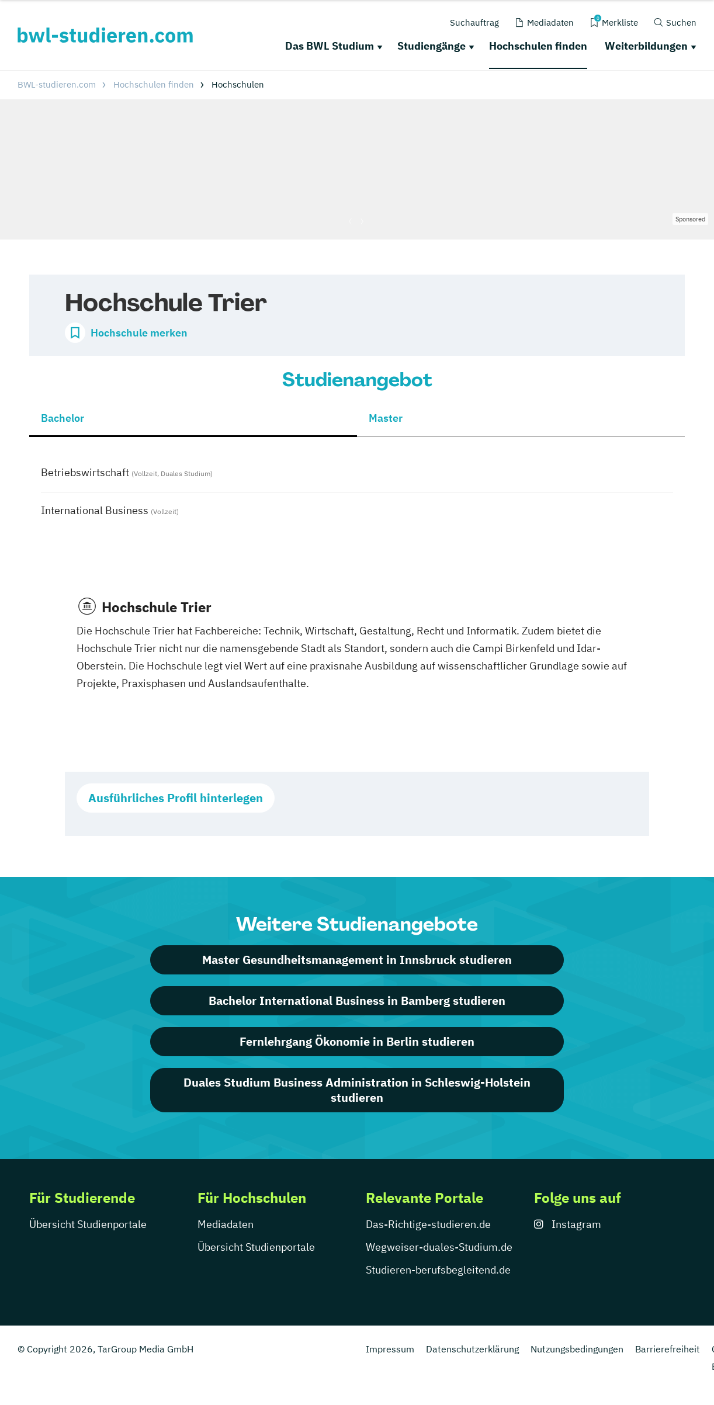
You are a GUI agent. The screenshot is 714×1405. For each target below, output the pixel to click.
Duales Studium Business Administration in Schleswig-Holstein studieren (357, 1089)
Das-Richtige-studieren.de (428, 1224)
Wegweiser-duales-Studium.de (439, 1247)
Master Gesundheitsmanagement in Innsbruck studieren (357, 959)
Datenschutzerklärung (472, 1349)
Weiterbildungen (646, 46)
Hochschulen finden (538, 46)
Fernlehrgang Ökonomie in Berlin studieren (357, 1041)
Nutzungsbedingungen (577, 1349)
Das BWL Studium (329, 46)
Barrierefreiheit (667, 1349)
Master (386, 418)
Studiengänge (431, 46)
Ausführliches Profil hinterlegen (175, 798)
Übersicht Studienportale (88, 1224)
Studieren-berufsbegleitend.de (438, 1269)
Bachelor (62, 418)
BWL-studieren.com (57, 84)
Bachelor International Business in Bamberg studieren (357, 1000)
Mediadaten (225, 1224)
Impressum (390, 1349)
